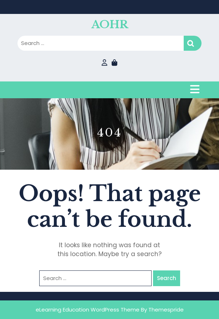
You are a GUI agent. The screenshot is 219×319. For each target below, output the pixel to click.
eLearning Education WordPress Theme (87, 309)
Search (193, 43)
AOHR (109, 24)
